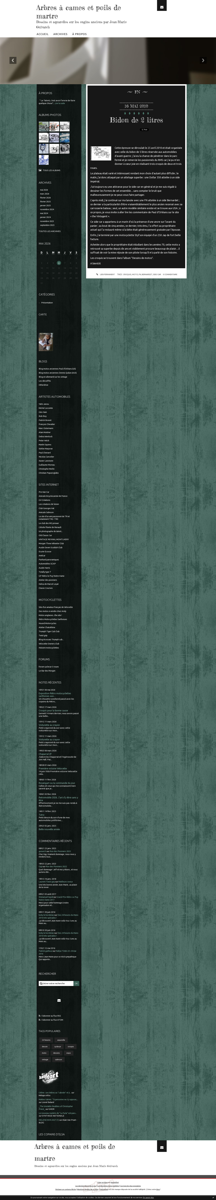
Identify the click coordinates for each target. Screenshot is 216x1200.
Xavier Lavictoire (47, 464)
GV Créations (45, 503)
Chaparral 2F (45, 756)
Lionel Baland (57, 1106)
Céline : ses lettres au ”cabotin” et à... (56, 1097)
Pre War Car (44, 495)
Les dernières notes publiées (108, 1190)
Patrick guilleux (46, 954)
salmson (59, 1064)
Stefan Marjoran (46, 452)
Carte (43, 315)
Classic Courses (46, 590)
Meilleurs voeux (67, 885)
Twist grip (43, 637)
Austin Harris (45, 570)
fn (139, 274)
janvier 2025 (46, 206)
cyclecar (58, 1050)
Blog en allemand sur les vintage (54, 380)
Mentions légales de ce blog (88, 1193)
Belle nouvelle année (50, 833)
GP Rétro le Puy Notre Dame (52, 578)
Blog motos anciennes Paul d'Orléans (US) (58, 370)
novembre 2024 (47, 210)
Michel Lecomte (46, 411)
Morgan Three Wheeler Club (52, 546)
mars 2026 (45, 194)
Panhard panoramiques (50, 562)
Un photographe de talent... (52, 534)
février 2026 (46, 198)
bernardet (146, 274)
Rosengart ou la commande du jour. (57, 786)
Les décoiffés (45, 384)
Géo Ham (43, 415)
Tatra (41, 818)
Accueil (43, 34)
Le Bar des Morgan (47, 673)
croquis (72, 1050)
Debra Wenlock (46, 440)
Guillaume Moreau (47, 468)
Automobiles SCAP (48, 566)
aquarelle (62, 1043)
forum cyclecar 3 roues (49, 669)
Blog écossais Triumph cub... (52, 642)
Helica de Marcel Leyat (49, 586)
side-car (157, 274)
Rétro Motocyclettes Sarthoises (54, 621)
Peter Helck (44, 444)
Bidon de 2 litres (136, 119)
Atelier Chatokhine (48, 629)
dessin (45, 1050)
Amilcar (42, 558)
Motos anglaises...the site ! (51, 617)
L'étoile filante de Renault (51, 530)
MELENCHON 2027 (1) (49, 1124)
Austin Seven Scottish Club (51, 550)
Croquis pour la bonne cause (53, 712)
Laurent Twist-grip (47, 885)
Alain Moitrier (45, 436)
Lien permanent (104, 274)
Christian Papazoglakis (49, 476)
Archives (60, 34)
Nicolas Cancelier (47, 460)
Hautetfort (115, 1186)
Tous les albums (52, 170)
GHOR (52, 1113)
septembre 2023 (48, 226)
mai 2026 (44, 190)
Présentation (47, 304)
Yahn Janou (44, 407)
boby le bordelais (47, 918)
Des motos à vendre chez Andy (53, 613)
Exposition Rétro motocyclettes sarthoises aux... (56, 697)
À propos (79, 34)
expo (69, 1057)
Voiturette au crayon (49, 727)
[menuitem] (43, 34)
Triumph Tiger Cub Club (50, 633)
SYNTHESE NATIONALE (59, 1120)
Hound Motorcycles (48, 625)
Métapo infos (45, 1100)
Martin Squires (45, 448)
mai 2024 (44, 214)
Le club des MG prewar (49, 526)
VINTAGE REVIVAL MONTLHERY (54, 542)
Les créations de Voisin (50, 507)
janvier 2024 (46, 218)
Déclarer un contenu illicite (65, 1193)
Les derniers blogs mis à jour (85, 1190)
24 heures (46, 1043)
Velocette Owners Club (50, 646)
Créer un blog (102, 1186)
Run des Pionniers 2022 (62, 855)
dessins (57, 1057)
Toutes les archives (50, 232)
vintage (45, 1064)
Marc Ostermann (47, 432)
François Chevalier (47, 428)
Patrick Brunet (46, 424)
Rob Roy (43, 420)
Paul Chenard (45, 456)
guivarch (43, 855)
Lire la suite (60, 103)
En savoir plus (148, 1197)
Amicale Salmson (47, 515)
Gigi (40, 870)
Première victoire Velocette (53, 771)
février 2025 (46, 202)
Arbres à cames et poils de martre (81, 11)
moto (44, 1057)
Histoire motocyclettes (50, 650)
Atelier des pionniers (49, 582)
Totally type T (45, 574)
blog (158, 1193)
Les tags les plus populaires (131, 1190)
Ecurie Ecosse (45, 554)
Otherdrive (44, 388)
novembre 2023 (47, 222)
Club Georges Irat (47, 511)
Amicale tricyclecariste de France (54, 499)
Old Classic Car (45, 538)
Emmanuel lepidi (47, 900)
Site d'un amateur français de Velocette (57, 609)
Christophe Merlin (47, 472)
